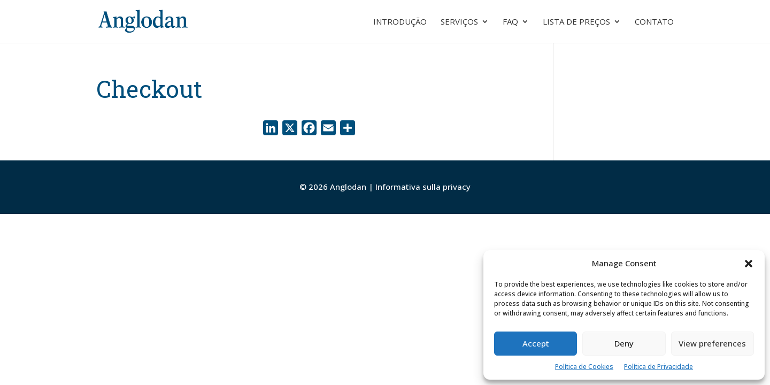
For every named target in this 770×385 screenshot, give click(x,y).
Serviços (459, 22)
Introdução (400, 22)
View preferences (712, 343)
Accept (535, 343)
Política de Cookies (584, 366)
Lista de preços (576, 22)
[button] (748, 263)
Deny (624, 343)
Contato (654, 22)
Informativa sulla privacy (423, 186)
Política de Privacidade (658, 366)
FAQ (510, 22)
